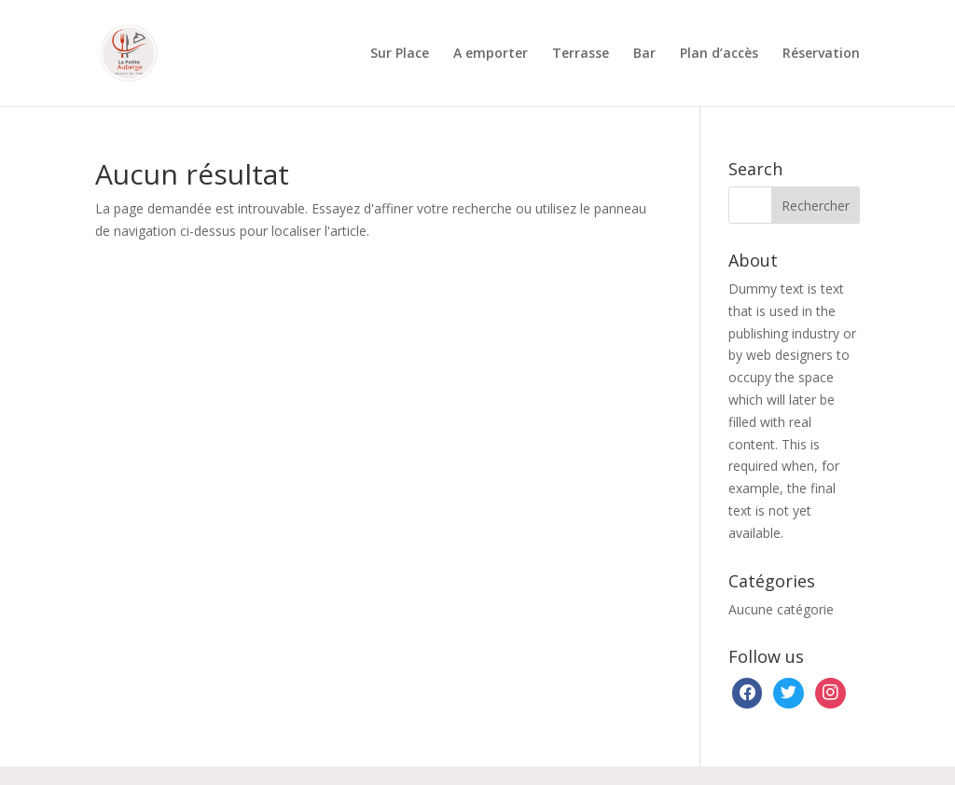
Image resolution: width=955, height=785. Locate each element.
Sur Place (399, 54)
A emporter (490, 54)
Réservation (821, 54)
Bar (644, 54)
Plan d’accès (719, 54)
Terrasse (580, 54)
